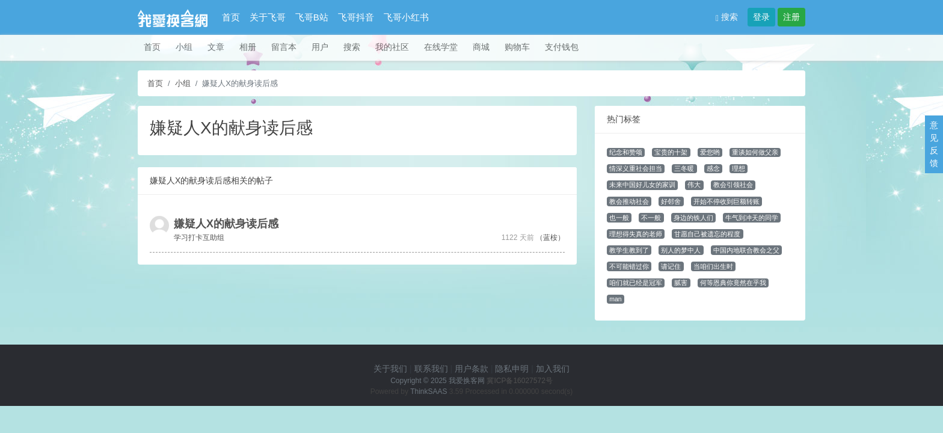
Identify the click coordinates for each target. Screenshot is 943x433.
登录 (761, 17)
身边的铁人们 (693, 217)
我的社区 (392, 47)
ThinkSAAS (428, 391)
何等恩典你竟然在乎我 (733, 282)
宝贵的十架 (670, 152)
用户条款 (471, 368)
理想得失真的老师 (635, 234)
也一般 (619, 217)
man (615, 298)
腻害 (680, 282)
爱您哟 (710, 152)
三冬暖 (684, 168)
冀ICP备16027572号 (519, 380)
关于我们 (390, 368)
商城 (481, 47)
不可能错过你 (629, 266)
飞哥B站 (311, 17)
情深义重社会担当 (635, 168)
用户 (320, 47)
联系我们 (431, 368)
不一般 (651, 217)
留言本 (283, 47)
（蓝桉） (550, 237)
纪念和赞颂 (625, 152)
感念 (713, 168)
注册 (791, 17)
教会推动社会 (629, 201)
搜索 (727, 17)
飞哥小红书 (406, 17)
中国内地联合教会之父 (746, 250)
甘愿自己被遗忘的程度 (707, 234)
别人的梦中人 (681, 250)
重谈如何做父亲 (755, 152)
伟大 (694, 184)
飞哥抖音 (356, 17)
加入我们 (553, 368)
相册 (247, 47)
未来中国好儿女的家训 (642, 184)
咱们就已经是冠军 (635, 282)
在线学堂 (441, 47)
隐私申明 (512, 368)
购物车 (517, 47)
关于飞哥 (268, 17)
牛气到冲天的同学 (751, 217)
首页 (231, 17)
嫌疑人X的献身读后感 (226, 224)
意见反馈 (934, 144)
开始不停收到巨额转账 (726, 201)
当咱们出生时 (713, 266)
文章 (215, 47)
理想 (738, 168)
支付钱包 (562, 47)
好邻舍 (671, 201)
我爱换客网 (467, 380)
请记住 (671, 266)
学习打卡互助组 (199, 237)
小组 (184, 47)
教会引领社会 (733, 184)
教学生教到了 (629, 250)
